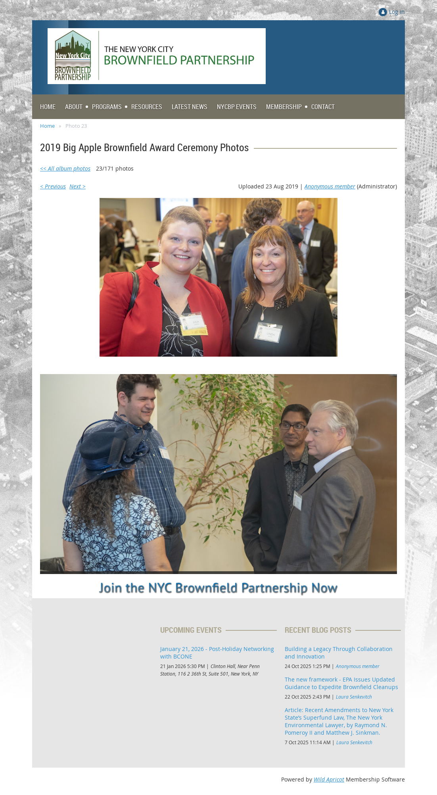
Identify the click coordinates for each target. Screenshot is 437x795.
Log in (397, 11)
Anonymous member (330, 186)
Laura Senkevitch (354, 696)
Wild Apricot (329, 779)
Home (47, 125)
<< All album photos (65, 168)
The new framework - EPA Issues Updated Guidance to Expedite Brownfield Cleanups (341, 683)
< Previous (53, 186)
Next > (77, 186)
